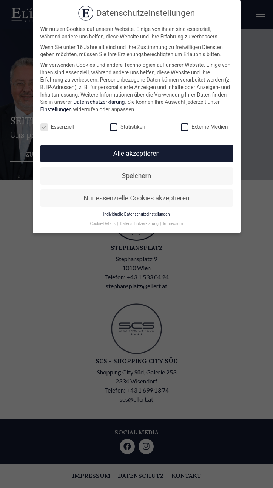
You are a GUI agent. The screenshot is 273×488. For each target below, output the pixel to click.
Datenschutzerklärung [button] (140, 223)
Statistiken (127, 127)
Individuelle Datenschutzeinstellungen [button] (136, 214)
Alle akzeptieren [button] (136, 153)
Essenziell (57, 127)
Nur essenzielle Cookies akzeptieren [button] (136, 198)
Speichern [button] (136, 176)
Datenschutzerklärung (99, 102)
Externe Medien (204, 127)
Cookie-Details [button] (103, 223)
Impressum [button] (173, 223)
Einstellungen (56, 109)
